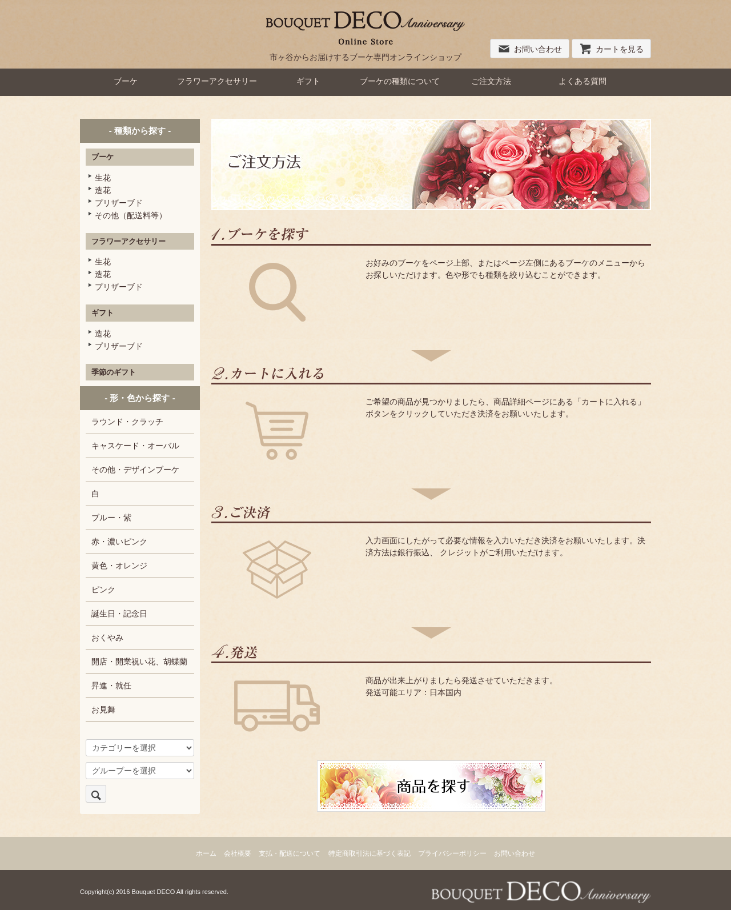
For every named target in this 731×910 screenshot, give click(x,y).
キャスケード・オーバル (135, 445)
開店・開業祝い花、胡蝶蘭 (139, 661)
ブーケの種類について (400, 81)
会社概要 (237, 853)
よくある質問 (583, 81)
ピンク (103, 589)
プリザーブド (119, 202)
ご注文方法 (491, 81)
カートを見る (611, 49)
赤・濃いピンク (119, 541)
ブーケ (126, 81)
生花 (103, 177)
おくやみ (107, 637)
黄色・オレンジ (119, 565)
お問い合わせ (529, 49)
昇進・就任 (111, 685)
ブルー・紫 (111, 517)
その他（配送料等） (131, 215)
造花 (103, 190)
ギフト (308, 81)
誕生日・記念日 (119, 613)
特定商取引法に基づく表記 (369, 853)
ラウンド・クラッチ (127, 421)
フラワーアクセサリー (217, 81)
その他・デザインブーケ (135, 469)
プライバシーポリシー (452, 853)
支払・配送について (289, 853)
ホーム (206, 853)
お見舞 (103, 709)
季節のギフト (113, 372)
